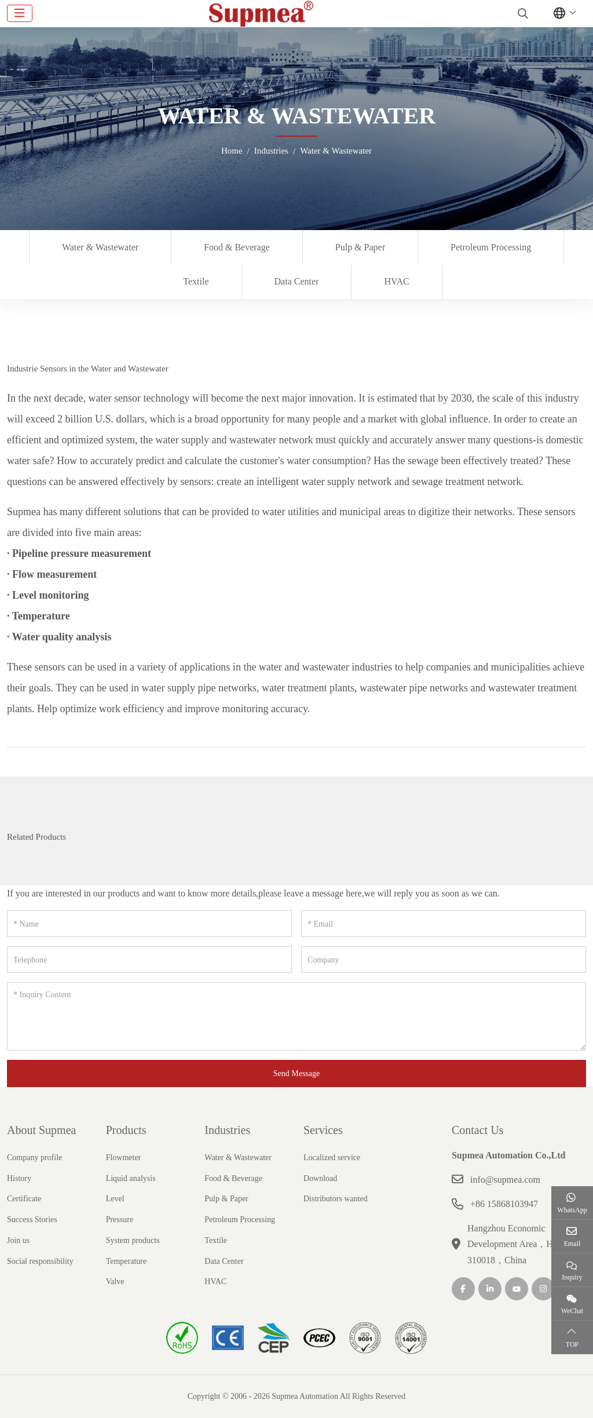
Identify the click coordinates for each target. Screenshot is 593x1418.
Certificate (24, 1198)
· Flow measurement (52, 574)
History (19, 1178)
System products (133, 1240)
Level (115, 1198)
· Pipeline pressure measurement (79, 553)
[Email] (443, 923)
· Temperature (38, 616)
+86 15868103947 (504, 1204)
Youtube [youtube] (516, 1288)
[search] (521, 13)
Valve (115, 1281)
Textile (195, 281)
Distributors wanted (335, 1198)
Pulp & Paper (360, 247)
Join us (18, 1240)
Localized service (331, 1157)
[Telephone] (149, 959)
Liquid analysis (131, 1178)
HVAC (396, 281)
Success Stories (32, 1219)
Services (323, 1130)
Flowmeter (123, 1157)
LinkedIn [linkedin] (490, 1288)
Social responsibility (40, 1261)
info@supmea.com (505, 1179)
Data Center (296, 281)
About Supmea (41, 1130)
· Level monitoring (48, 595)
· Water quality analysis (59, 637)
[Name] (149, 923)
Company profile (34, 1157)
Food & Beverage (237, 247)
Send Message (296, 1073)
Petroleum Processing (491, 247)
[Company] (443, 959)
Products (126, 1130)
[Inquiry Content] (296, 1016)
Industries (227, 1130)
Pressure (119, 1219)
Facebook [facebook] (463, 1288)
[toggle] (19, 13)
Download (320, 1178)
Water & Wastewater (100, 247)
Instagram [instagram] (543, 1288)
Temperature (126, 1261)
